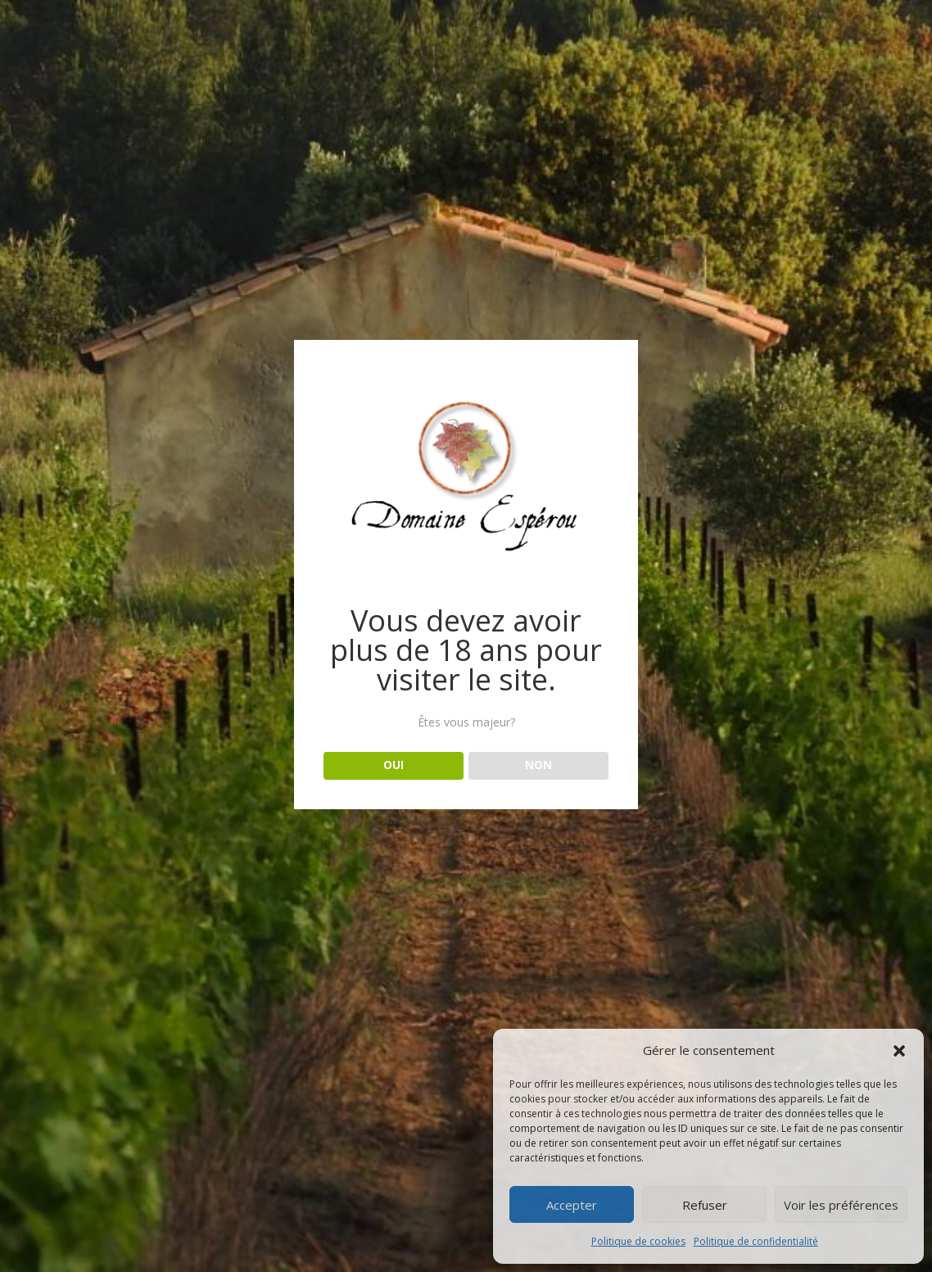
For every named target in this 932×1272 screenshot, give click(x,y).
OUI (393, 765)
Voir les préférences (841, 1205)
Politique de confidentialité (756, 1241)
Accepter (571, 1205)
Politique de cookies (638, 1241)
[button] (899, 1051)
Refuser (704, 1205)
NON (538, 765)
